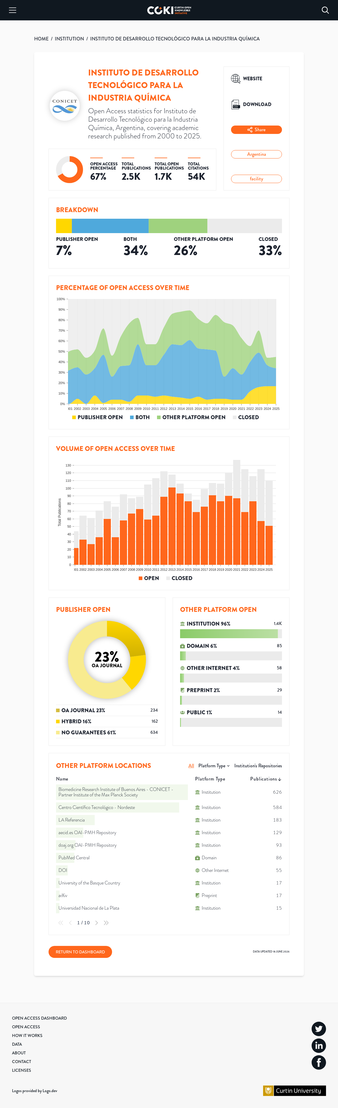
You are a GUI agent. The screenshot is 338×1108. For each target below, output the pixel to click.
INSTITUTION (69, 38)
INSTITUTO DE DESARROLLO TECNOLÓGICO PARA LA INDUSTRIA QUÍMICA (175, 38)
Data (17, 1044)
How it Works (27, 1035)
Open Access (26, 1027)
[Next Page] (96, 923)
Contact (21, 1062)
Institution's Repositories (258, 765)
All (191, 765)
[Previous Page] (70, 923)
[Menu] (13, 10)
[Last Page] (106, 923)
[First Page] (61, 923)
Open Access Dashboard (39, 1018)
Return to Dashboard (80, 952)
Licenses (21, 1070)
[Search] (325, 10)
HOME (41, 38)
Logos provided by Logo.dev (34, 1091)
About (19, 1053)
